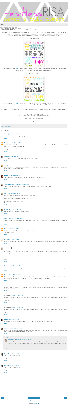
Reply (5, 138)
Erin (5, 239)
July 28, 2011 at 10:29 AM (22, 184)
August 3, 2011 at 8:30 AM (13, 228)
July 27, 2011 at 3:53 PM (15, 142)
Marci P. (6, 328)
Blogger (37, 403)
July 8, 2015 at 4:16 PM (13, 365)
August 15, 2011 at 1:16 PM (14, 265)
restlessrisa (7, 248)
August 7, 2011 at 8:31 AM (19, 248)
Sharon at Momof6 (9, 285)
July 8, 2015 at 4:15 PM (13, 353)
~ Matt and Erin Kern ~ (10, 184)
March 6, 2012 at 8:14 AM (17, 307)
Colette (6, 209)
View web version (34, 400)
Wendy (6, 156)
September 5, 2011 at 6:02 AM (21, 285)
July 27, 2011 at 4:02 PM (14, 156)
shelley (6, 193)
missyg (6, 165)
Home (34, 397)
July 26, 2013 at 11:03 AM (13, 319)
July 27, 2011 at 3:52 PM (13, 134)
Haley (5, 265)
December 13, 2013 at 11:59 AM (16, 328)
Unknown (6, 142)
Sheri (5, 274)
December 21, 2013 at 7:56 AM (23, 339)
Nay (5, 228)
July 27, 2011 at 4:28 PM (14, 165)
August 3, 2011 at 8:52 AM (13, 239)
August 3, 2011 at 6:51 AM (15, 218)
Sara (5, 319)
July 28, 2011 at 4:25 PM (14, 193)
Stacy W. (6, 218)
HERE (17, 68)
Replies (8, 337)
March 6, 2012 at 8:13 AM (17, 295)
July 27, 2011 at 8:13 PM (14, 175)
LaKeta (6, 175)
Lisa (5, 134)
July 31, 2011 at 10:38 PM (14, 209)
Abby (5, 353)
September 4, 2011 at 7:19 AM (14, 274)
